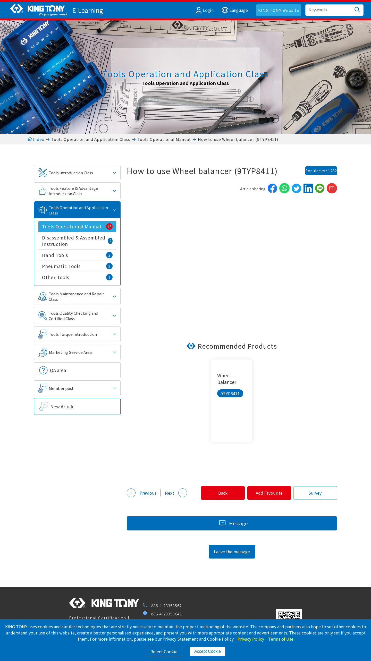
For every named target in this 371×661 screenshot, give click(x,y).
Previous (141, 492)
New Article (62, 406)
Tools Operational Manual (164, 139)
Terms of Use (280, 639)
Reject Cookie (164, 651)
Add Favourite (266, 493)
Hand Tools (77, 255)
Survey (314, 493)
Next (176, 492)
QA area (58, 370)
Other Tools (77, 277)
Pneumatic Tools (77, 266)
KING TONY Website (278, 10)
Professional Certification (97, 617)
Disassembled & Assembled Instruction (77, 240)
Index (36, 139)
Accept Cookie (207, 651)
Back (218, 493)
